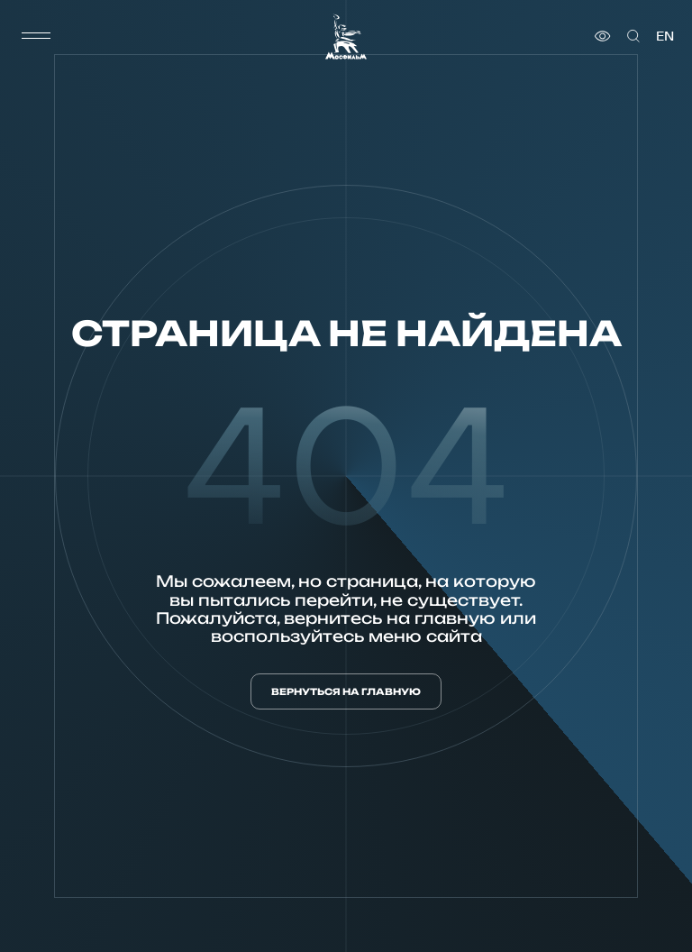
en (665, 36)
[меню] (36, 36)
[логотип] (346, 36)
